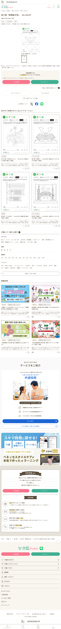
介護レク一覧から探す (9, 232)
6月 (20, 257)
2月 (6, 257)
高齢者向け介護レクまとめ (14, 304)
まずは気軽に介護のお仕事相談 (30, 426)
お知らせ (4, 602)
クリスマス (25, 268)
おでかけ (5, 581)
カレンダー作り (35, 156)
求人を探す (30, 421)
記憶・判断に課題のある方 (23, 24)
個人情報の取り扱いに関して (39, 614)
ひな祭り (27, 265)
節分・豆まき (8, 265)
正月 (2, 265)
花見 (33, 265)
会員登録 (48, 6)
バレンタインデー (19, 265)
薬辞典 (4, 572)
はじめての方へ (6, 591)
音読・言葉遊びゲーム (7, 242)
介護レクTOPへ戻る (30, 273)
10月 (34, 257)
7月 (23, 257)
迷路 (35, 242)
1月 (2, 257)
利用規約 (52, 614)
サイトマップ (5, 605)
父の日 (50, 265)
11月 (39, 257)
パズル (16, 242)
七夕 (2, 268)
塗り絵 (5, 18)
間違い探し (23, 242)
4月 (13, 257)
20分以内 (8, 24)
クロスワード (36, 240)
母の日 (45, 265)
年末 (31, 268)
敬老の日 (12, 268)
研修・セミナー (7, 577)
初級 (2, 18)
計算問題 (28, 240)
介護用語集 (4, 595)
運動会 (18, 268)
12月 (43, 257)
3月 (9, 257)
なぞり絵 (4, 156)
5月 (15, 21)
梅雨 (55, 265)
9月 (31, 257)
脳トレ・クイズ (5, 240)
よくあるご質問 (6, 598)
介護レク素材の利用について (49, 88)
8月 (27, 257)
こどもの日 (9, 21)
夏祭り (7, 268)
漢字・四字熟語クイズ (48, 240)
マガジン (5, 586)
